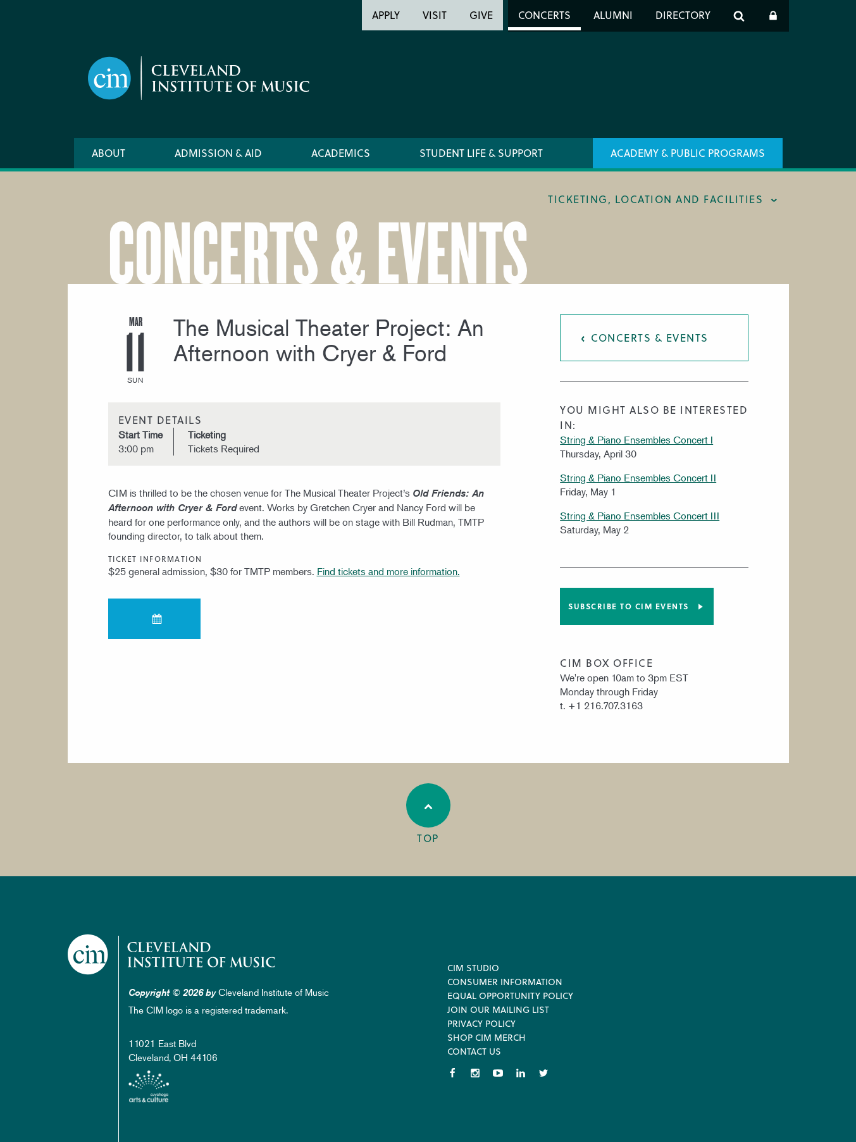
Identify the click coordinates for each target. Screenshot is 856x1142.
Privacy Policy (481, 1023)
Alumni (613, 15)
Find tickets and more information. (388, 571)
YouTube (498, 1073)
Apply (386, 15)
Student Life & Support (481, 153)
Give (481, 15)
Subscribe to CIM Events (628, 606)
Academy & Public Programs (688, 153)
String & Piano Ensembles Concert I (636, 439)
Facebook (452, 1073)
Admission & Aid (218, 153)
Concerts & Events (650, 337)
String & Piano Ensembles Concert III (639, 515)
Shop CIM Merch (486, 1037)
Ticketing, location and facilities (655, 199)
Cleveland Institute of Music (172, 954)
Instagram (475, 1073)
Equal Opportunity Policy (510, 995)
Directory (682, 15)
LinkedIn (521, 1073)
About (108, 153)
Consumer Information (504, 981)
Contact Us (474, 1051)
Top (428, 814)
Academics (340, 153)
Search (739, 16)
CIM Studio (473, 967)
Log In (773, 16)
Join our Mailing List (498, 1009)
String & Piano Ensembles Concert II (638, 477)
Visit (435, 15)
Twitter (543, 1073)
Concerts (544, 15)
